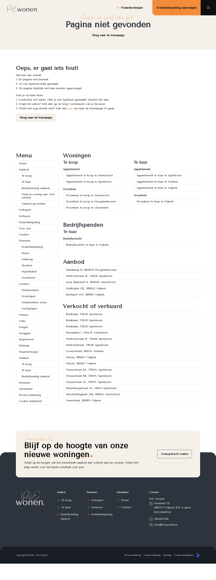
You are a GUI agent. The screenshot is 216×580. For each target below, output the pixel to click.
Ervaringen (28, 296)
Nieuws (23, 314)
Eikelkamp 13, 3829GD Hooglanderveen (91, 269)
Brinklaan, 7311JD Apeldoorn (84, 314)
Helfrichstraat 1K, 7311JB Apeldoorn (89, 276)
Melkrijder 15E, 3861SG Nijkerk (86, 288)
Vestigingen (29, 308)
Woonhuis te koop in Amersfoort (87, 195)
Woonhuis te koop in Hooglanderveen (91, 201)
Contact (24, 234)
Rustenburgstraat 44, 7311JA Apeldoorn (91, 388)
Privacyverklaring (30, 395)
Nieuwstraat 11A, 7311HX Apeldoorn (89, 369)
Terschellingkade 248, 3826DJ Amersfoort (93, 394)
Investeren (28, 277)
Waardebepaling (29, 222)
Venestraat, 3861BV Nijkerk (83, 400)
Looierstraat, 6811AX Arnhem (85, 351)
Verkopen (25, 209)
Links (22, 321)
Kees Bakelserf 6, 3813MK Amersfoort (91, 282)
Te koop (26, 175)
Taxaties (26, 265)
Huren (25, 253)
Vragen (23, 327)
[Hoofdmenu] (208, 7)
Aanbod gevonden (33, 203)
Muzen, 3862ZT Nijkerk (81, 357)
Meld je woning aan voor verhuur (38, 196)
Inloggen (25, 333)
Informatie (26, 388)
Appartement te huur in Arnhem (157, 181)
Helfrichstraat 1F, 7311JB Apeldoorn (89, 338)
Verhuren (24, 216)
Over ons (25, 228)
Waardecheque (28, 351)
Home (23, 163)
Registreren (26, 339)
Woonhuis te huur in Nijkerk (155, 201)
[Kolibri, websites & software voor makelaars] (198, 555)
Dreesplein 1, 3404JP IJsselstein (87, 332)
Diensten (24, 240)
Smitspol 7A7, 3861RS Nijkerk (85, 294)
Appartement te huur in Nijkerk (156, 187)
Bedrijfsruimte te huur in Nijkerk (87, 244)
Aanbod (24, 169)
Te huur (26, 181)
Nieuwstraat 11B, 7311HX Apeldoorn (89, 375)
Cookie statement (30, 401)
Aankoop (27, 259)
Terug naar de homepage (108, 35)
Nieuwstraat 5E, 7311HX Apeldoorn (88, 382)
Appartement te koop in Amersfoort (89, 175)
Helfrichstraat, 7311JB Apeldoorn (87, 345)
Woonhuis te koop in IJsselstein (87, 207)
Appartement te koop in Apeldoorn (89, 181)
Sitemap (24, 345)
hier (70, 108)
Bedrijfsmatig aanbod (35, 188)
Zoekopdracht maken (174, 454)
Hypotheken (29, 271)
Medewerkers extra (34, 302)
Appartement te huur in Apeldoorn (159, 175)
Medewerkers (30, 290)
